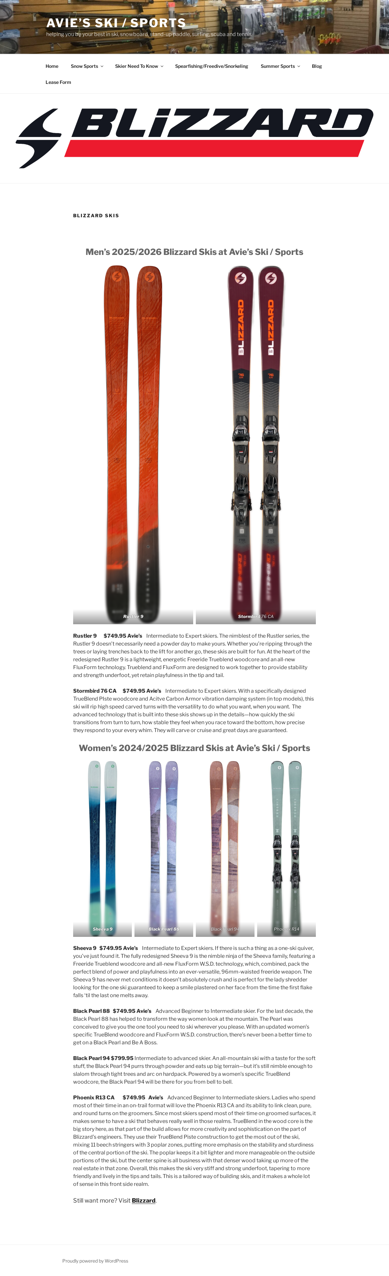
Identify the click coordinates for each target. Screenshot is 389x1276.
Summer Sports (281, 66)
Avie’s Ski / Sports (116, 23)
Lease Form (58, 82)
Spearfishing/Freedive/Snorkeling (211, 66)
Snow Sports (87, 66)
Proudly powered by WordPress (95, 1261)
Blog (317, 66)
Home (52, 66)
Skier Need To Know (139, 66)
